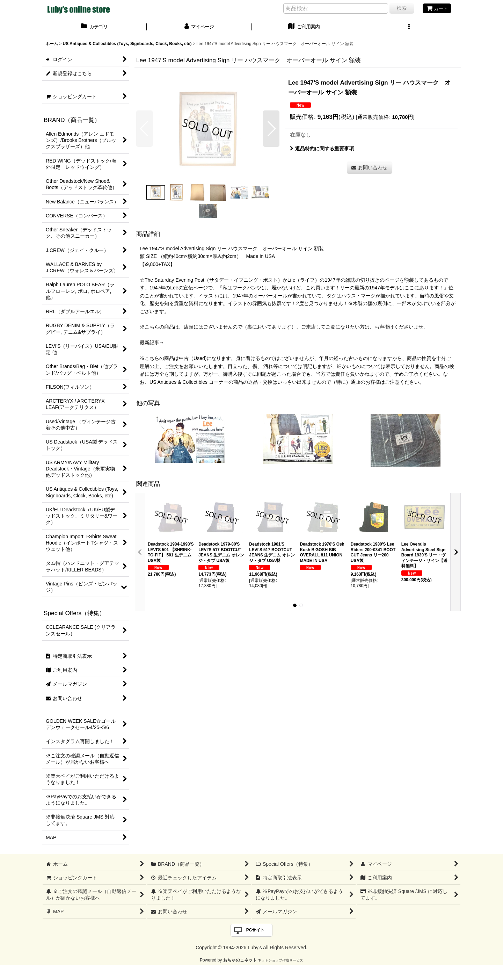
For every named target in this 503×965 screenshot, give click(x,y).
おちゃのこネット (240, 960)
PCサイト (255, 930)
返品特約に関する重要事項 (322, 148)
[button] (408, 27)
